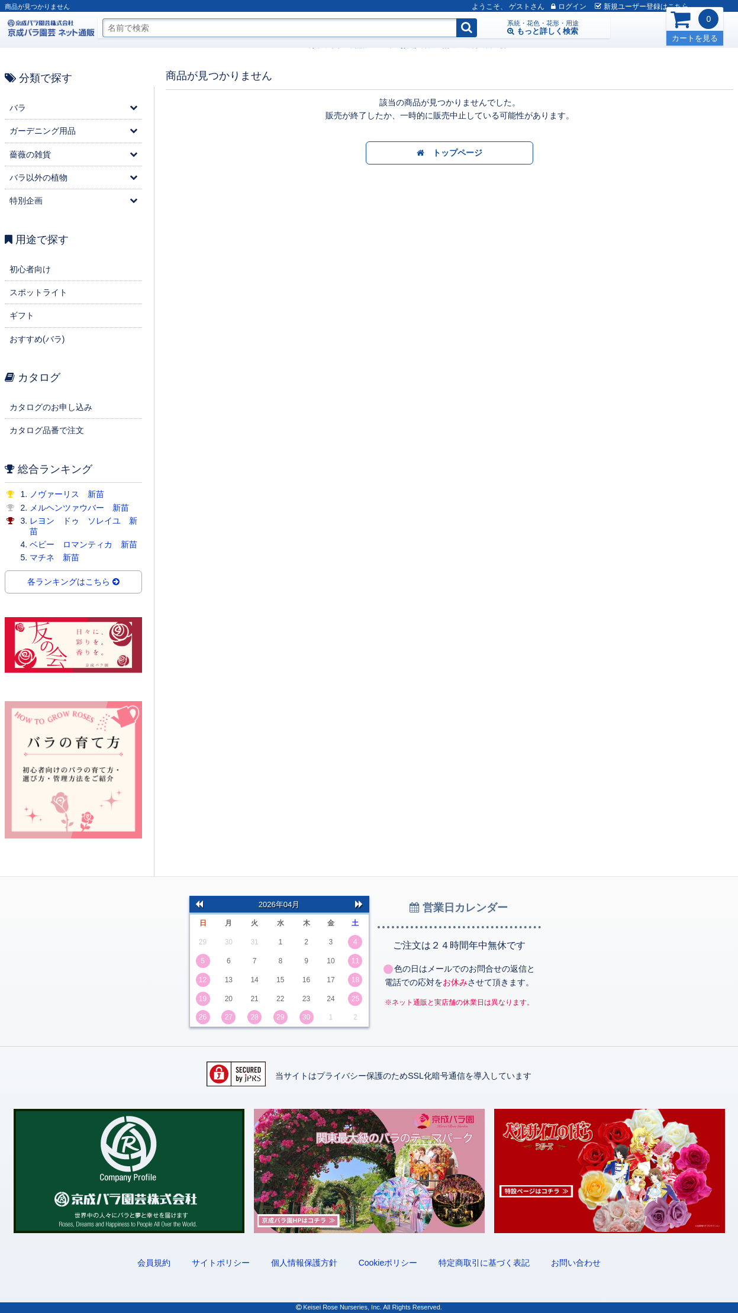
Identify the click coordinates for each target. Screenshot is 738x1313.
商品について (184, 45)
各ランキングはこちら (73, 582)
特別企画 (26, 200)
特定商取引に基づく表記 (484, 1262)
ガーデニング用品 (42, 131)
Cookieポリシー (388, 1262)
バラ (17, 107)
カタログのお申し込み (50, 407)
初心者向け (30, 269)
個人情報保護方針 (304, 1262)
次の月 (359, 904)
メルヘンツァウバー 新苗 (79, 507)
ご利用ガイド (135, 45)
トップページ (449, 153)
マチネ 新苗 (54, 557)
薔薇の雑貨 (30, 154)
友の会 (309, 45)
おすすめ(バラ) (37, 339)
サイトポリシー (221, 1262)
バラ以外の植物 (38, 177)
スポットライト (38, 292)
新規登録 (621, 6)
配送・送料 (273, 45)
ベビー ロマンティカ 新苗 (83, 544)
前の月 (199, 904)
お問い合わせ (576, 1262)
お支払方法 (231, 45)
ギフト (21, 315)
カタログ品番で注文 (46, 430)
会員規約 (153, 1262)
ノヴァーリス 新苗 (67, 494)
